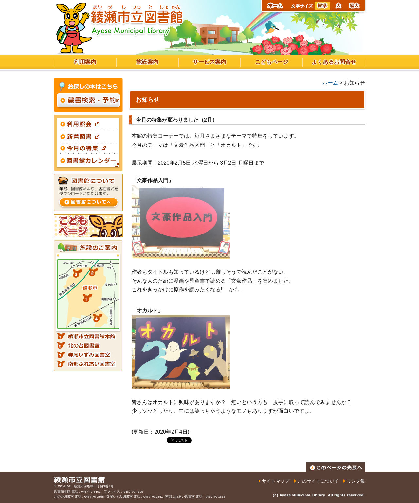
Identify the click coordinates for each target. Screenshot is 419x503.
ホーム (330, 83)
